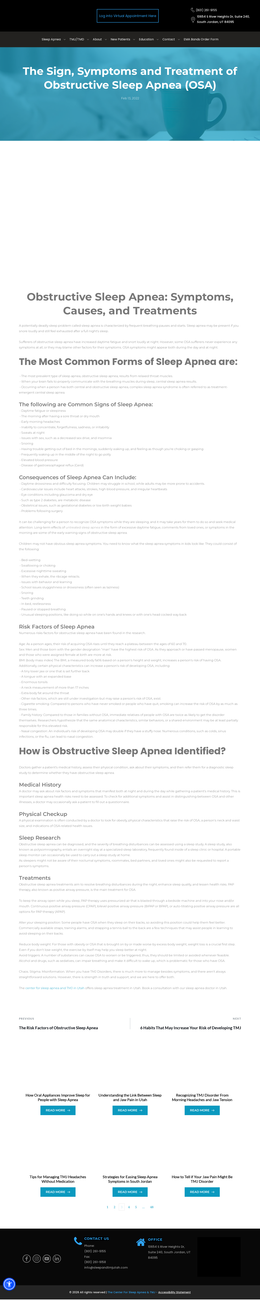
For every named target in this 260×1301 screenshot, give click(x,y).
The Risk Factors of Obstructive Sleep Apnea (58, 1027)
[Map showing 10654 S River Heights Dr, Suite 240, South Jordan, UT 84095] (219, 1258)
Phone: (89, 1247)
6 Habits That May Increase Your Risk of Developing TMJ (190, 1027)
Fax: (87, 1258)
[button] (9, 1284)
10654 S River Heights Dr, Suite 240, (223, 16)
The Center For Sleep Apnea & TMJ (131, 1294)
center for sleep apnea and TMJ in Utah (54, 988)
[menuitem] (54, 39)
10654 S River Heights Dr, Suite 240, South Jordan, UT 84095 (169, 1253)
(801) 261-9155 (206, 10)
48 (152, 1208)
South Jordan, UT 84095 (215, 22)
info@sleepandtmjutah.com (106, 1269)
